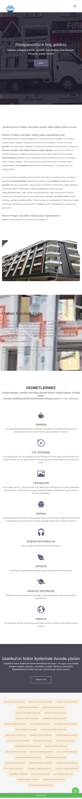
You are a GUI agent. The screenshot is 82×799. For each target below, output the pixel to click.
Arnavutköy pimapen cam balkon (40, 702)
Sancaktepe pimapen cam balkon (40, 763)
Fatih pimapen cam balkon (65, 740)
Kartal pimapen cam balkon (66, 751)
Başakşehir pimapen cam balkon (27, 718)
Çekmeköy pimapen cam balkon (40, 735)
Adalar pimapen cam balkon (14, 702)
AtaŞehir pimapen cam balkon (67, 702)
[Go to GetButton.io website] (75, 796)
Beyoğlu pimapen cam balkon (26, 729)
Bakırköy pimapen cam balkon (55, 713)
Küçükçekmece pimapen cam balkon (28, 757)
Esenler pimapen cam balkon (66, 735)
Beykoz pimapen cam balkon (40, 724)
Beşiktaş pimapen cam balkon (15, 724)
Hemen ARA (41, 680)
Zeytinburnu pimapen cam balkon (41, 785)
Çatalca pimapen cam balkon (15, 735)
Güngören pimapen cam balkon (56, 746)
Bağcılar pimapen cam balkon (53, 707)
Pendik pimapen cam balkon (14, 763)
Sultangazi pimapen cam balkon (67, 768)
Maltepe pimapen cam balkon (56, 757)
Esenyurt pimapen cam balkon (18, 740)
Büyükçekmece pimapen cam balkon (53, 729)
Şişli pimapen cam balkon (40, 774)
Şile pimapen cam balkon (18, 774)
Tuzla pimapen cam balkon (63, 774)
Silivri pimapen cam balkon (13, 768)
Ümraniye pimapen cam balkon (28, 779)
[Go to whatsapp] (75, 791)
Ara (41, 63)
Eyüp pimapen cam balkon (42, 740)
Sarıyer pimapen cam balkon (67, 763)
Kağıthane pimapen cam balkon (41, 751)
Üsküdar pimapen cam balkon (54, 779)
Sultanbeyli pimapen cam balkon (39, 768)
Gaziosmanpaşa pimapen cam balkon (27, 746)
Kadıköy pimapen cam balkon (16, 751)
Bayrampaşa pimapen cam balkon (54, 718)
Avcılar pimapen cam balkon (28, 707)
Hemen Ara (41, 795)
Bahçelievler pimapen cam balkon (28, 713)
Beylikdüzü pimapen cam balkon (66, 724)
